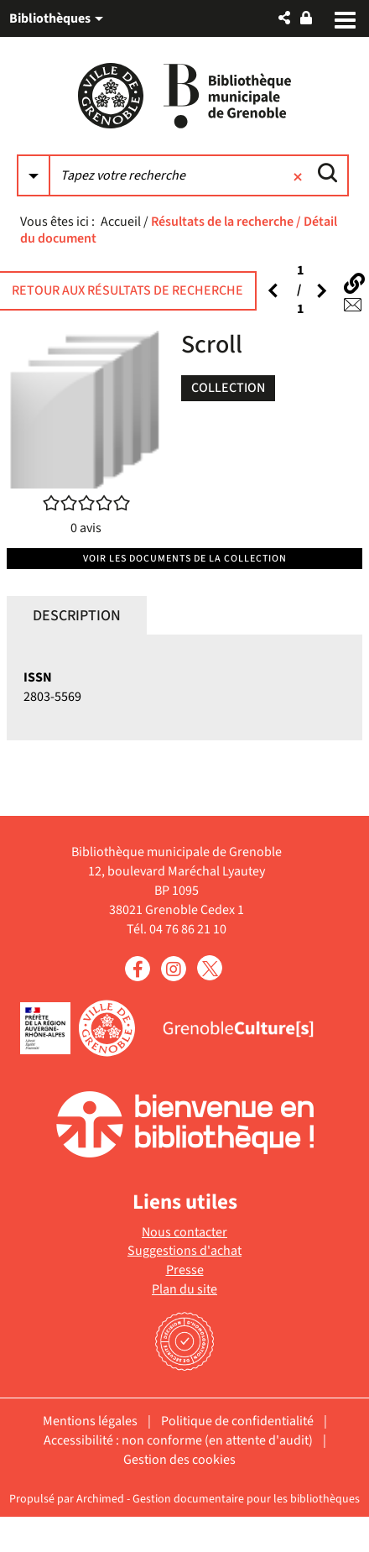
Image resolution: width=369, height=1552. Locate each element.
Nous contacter (184, 1232)
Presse (185, 1270)
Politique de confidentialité (237, 1421)
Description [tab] (77, 615)
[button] (284, 18)
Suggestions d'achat (184, 1250)
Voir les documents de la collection (185, 558)
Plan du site (184, 1289)
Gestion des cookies (179, 1459)
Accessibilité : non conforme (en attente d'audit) (178, 1440)
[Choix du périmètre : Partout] (33, 175)
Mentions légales (90, 1421)
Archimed (100, 1499)
